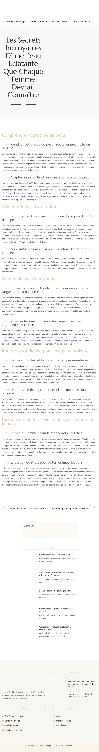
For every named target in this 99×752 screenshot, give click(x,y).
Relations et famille (81, 21)
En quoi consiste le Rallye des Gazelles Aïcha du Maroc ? (80, 695)
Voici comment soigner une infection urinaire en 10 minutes (56, 573)
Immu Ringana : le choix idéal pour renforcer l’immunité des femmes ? (81, 684)
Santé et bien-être (38, 21)
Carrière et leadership (14, 21)
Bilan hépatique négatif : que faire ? (55, 590)
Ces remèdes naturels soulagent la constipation (55, 628)
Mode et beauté (59, 21)
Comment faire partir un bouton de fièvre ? (56, 609)
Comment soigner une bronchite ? (55, 554)
